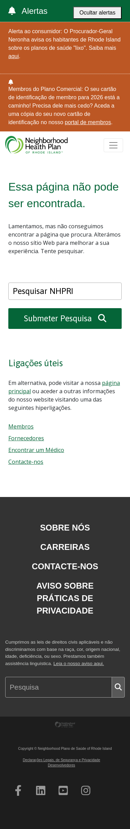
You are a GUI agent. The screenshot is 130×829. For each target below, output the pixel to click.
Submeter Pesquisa (65, 318)
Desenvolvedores (61, 765)
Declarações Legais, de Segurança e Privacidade (61, 760)
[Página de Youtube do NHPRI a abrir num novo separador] (63, 790)
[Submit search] (118, 687)
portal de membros (88, 122)
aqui (13, 56)
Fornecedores (26, 438)
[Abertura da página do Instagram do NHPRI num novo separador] (85, 790)
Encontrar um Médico (36, 450)
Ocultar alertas (97, 13)
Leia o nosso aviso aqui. (78, 663)
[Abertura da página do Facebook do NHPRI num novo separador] (18, 790)
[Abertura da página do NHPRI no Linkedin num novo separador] (40, 790)
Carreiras (65, 547)
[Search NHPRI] (65, 291)
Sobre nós (65, 527)
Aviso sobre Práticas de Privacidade (65, 598)
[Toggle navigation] (113, 145)
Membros (21, 426)
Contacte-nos (25, 462)
